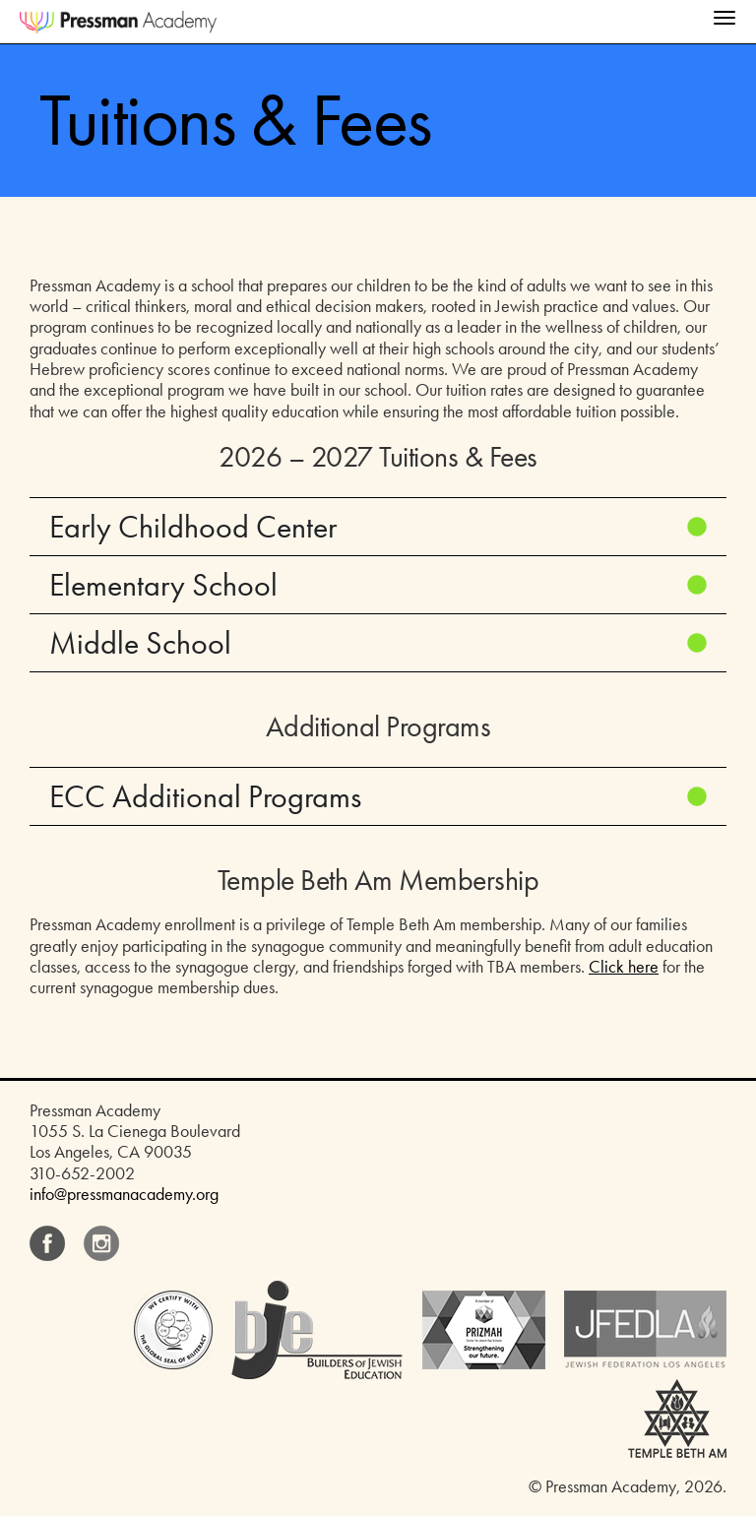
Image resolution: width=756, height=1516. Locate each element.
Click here (624, 967)
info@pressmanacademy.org (124, 1194)
